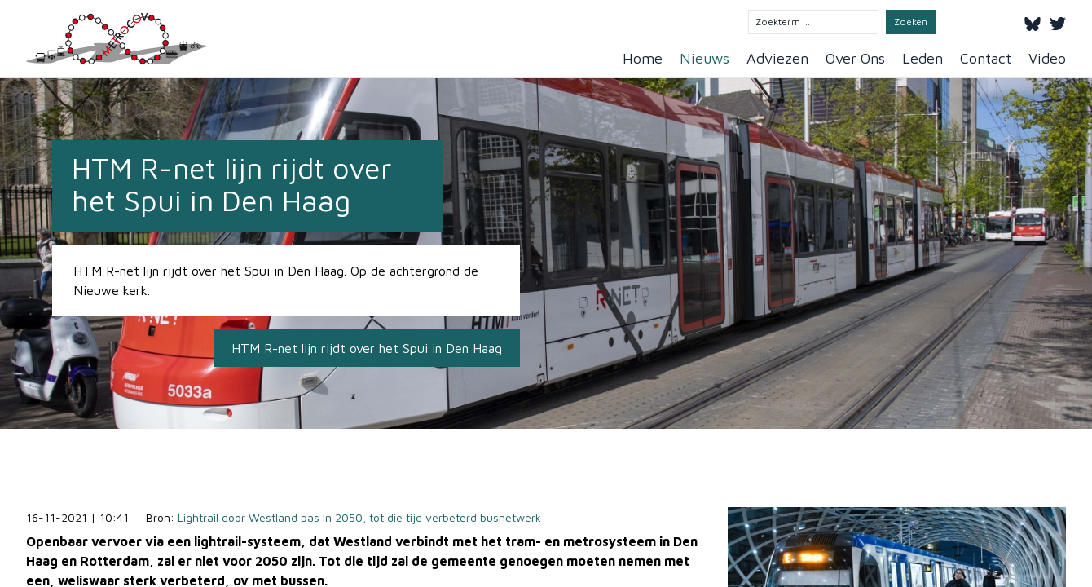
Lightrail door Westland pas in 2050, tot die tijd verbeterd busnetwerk (359, 517)
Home (643, 58)
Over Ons (855, 58)
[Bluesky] (1032, 21)
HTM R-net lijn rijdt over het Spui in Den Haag (366, 348)
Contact (985, 58)
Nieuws (704, 58)
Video (1047, 58)
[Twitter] (1058, 21)
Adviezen (777, 58)
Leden (922, 58)
